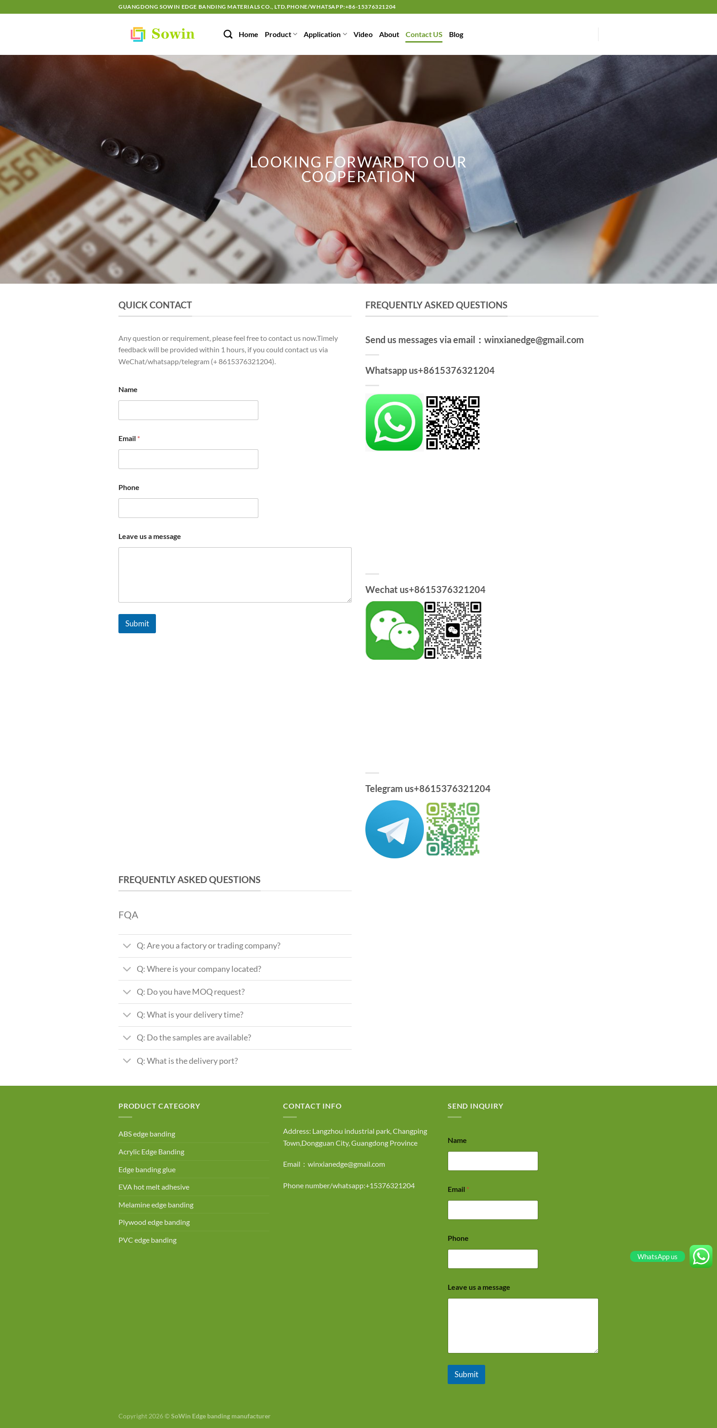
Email (129, 438)
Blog (456, 34)
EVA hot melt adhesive (153, 1186)
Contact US (424, 34)
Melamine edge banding (155, 1204)
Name (128, 389)
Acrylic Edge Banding (151, 1151)
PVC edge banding (147, 1239)
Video (363, 34)
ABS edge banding (146, 1133)
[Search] (228, 34)
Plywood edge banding (154, 1222)
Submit (137, 623)
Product (281, 34)
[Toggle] (127, 947)
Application (325, 34)
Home (248, 34)
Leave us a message (149, 536)
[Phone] (188, 508)
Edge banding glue (147, 1169)
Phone (128, 487)
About (389, 34)
